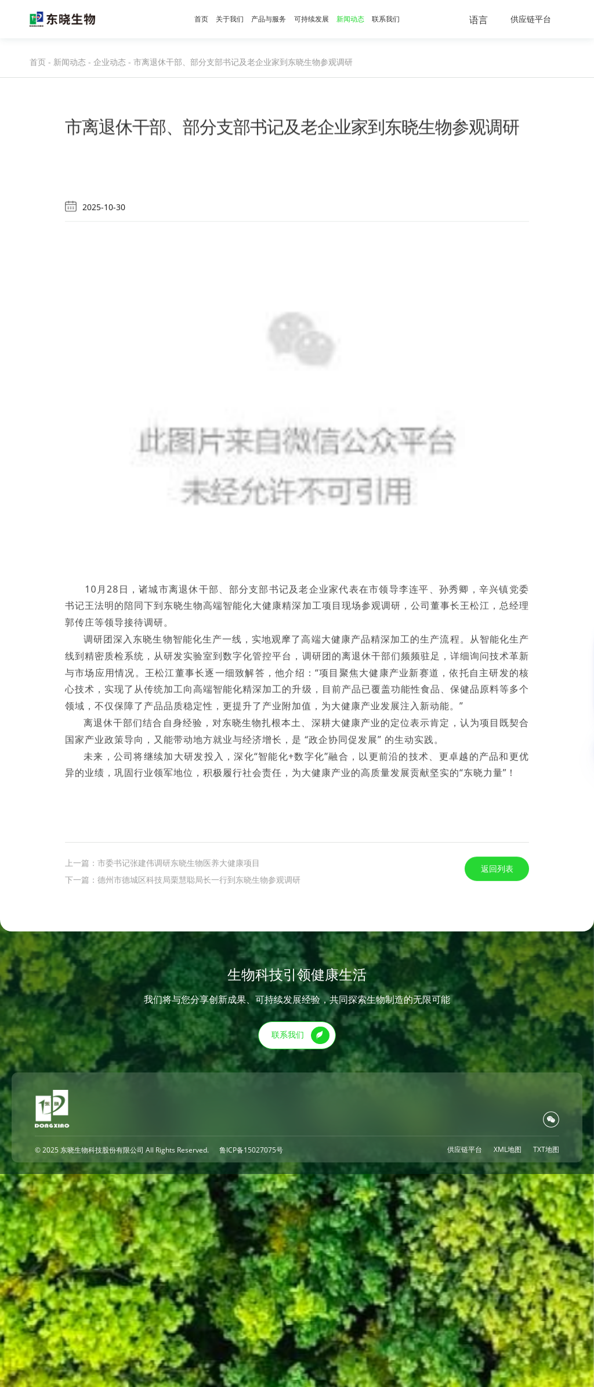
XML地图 (507, 1149)
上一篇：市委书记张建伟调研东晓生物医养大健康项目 (162, 951)
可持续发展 (311, 19)
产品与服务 (268, 19)
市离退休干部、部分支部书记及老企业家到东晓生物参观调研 (243, 61)
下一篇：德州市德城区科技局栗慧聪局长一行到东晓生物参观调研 (182, 968)
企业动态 (109, 61)
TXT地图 (546, 1149)
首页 (201, 19)
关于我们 (230, 19)
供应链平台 (530, 18)
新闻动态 (350, 19)
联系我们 (386, 19)
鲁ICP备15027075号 (251, 1150)
